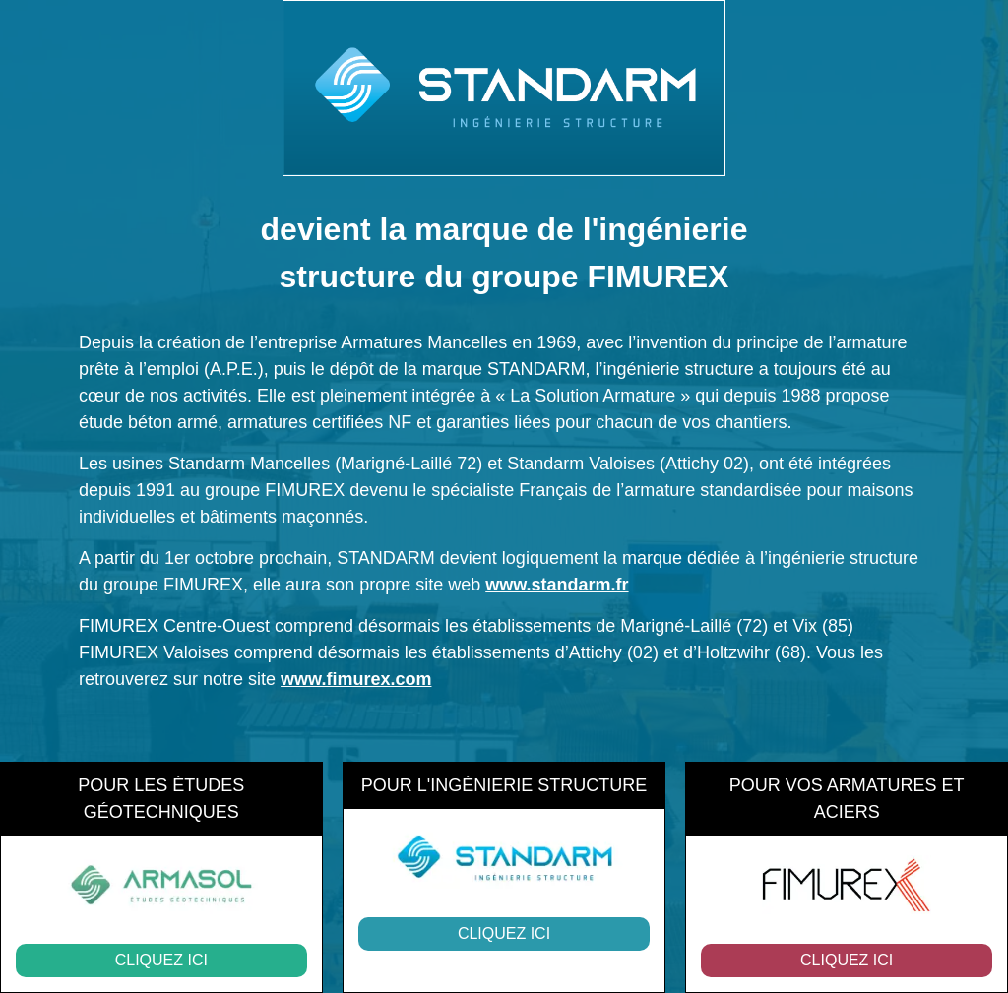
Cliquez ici (161, 960)
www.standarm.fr (556, 584)
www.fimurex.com (356, 679)
